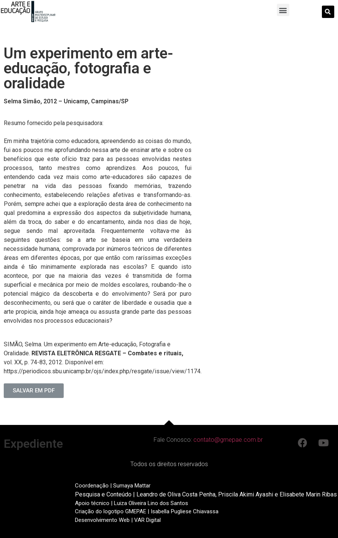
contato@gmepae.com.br (228, 439)
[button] (283, 10)
